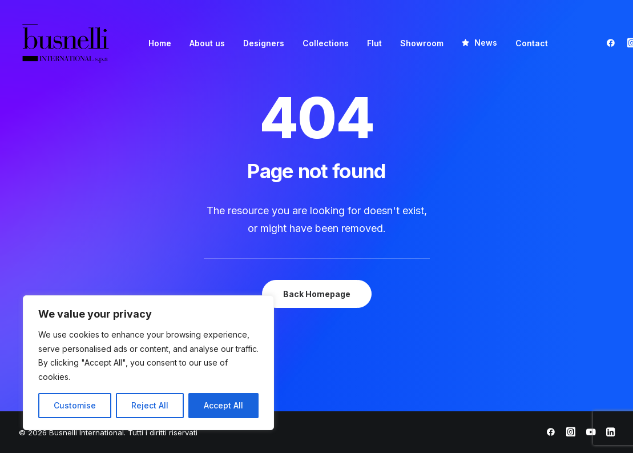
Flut (374, 43)
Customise (75, 405)
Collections (326, 43)
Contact (531, 43)
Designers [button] (263, 43)
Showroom (421, 43)
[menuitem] (159, 43)
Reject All (149, 405)
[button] (613, 42)
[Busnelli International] (65, 43)
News (485, 42)
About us (207, 43)
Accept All (223, 405)
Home (159, 43)
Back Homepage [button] (316, 294)
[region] (148, 362)
